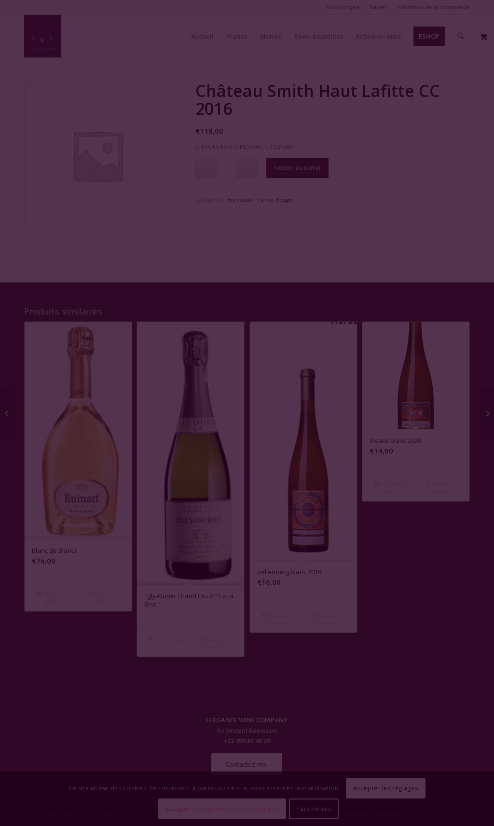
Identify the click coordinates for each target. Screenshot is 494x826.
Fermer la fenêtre (247, 501)
